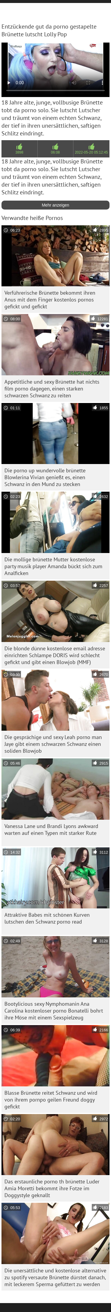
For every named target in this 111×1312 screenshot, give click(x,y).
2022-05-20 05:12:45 (91, 152)
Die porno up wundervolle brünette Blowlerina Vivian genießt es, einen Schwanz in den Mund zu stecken (45, 477)
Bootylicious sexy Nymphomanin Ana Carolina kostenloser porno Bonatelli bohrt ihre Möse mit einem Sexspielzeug (53, 1010)
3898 (19, 152)
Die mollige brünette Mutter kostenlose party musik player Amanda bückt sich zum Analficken (53, 566)
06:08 (55, 152)
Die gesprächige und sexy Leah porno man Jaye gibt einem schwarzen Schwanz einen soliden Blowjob (53, 744)
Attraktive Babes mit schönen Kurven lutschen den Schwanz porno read (47, 918)
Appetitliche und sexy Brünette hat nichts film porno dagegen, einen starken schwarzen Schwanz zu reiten (51, 388)
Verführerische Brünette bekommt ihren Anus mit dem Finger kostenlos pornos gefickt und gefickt (49, 299)
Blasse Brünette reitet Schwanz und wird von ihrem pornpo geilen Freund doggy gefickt (50, 1099)
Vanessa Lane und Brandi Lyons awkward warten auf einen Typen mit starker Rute (51, 829)
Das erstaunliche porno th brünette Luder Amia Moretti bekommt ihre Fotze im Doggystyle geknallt (51, 1188)
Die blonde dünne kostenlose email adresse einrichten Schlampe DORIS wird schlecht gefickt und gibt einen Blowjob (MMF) (54, 655)
